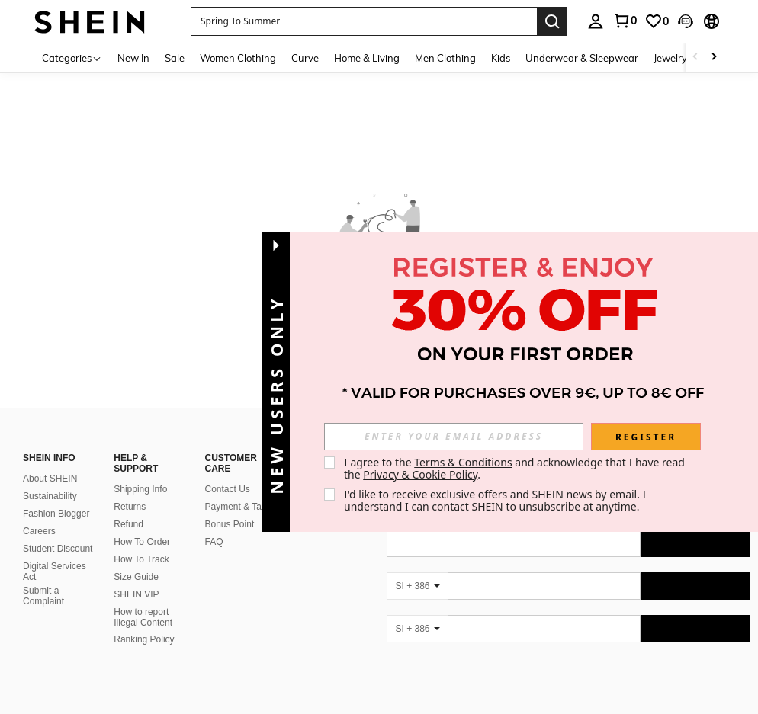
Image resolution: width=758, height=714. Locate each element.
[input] (453, 436)
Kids (500, 58)
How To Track (141, 559)
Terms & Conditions (463, 462)
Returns (130, 506)
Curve (305, 58)
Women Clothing (238, 58)
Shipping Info (140, 489)
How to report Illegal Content (143, 617)
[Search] (552, 21)
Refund (128, 524)
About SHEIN (50, 478)
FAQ (214, 541)
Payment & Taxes (240, 506)
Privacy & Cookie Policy (420, 474)
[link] (656, 21)
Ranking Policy (144, 639)
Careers (39, 531)
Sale (175, 58)
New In (133, 58)
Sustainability (50, 496)
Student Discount (57, 548)
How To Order (142, 541)
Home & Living (367, 58)
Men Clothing (445, 58)
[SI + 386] (417, 586)
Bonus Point (230, 524)
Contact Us (227, 489)
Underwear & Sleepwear (581, 58)
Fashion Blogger (56, 513)
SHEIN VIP (136, 594)
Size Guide (136, 577)
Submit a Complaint (43, 596)
